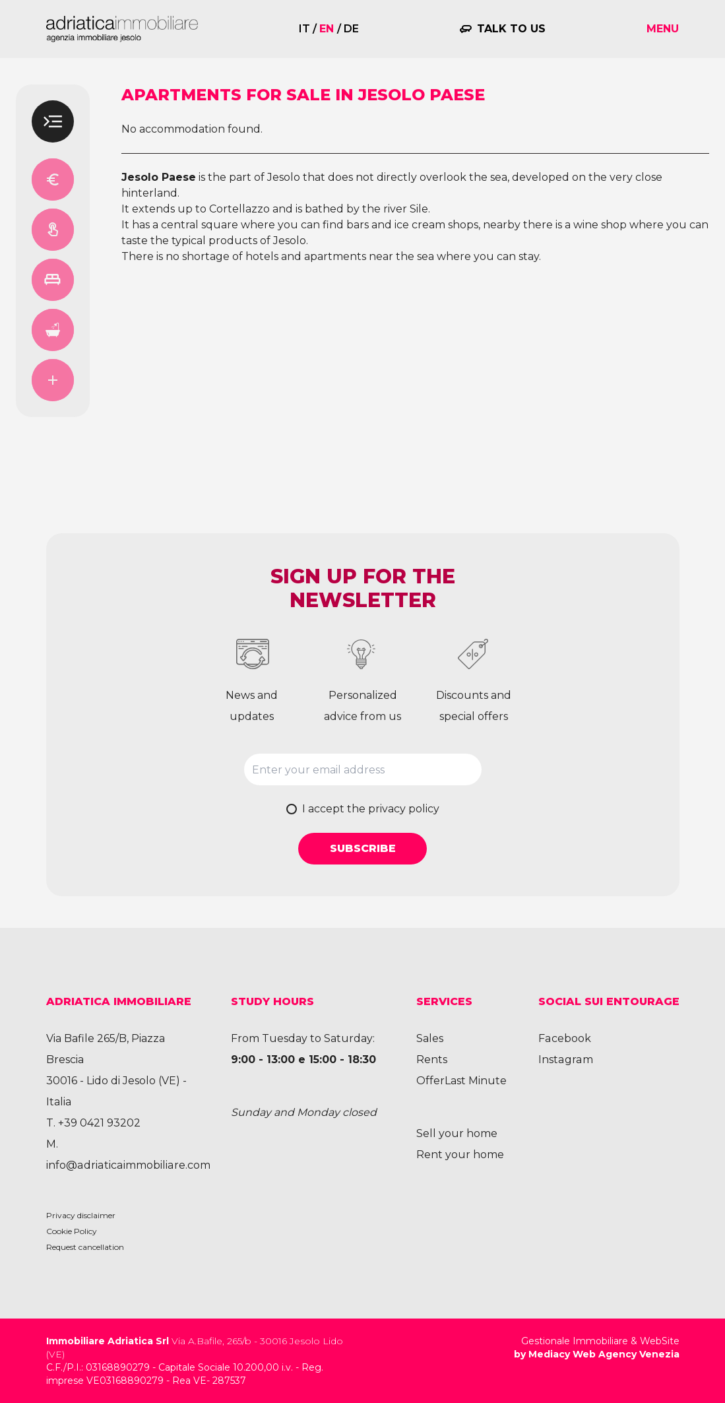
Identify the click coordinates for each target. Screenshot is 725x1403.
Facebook (564, 1038)
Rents (431, 1059)
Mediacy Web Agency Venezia (603, 1354)
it (304, 28)
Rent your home (460, 1154)
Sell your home (456, 1133)
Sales (429, 1038)
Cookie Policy (71, 1231)
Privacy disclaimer (80, 1215)
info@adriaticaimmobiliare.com (127, 1165)
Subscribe (363, 848)
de (351, 28)
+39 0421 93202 (99, 1123)
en (326, 28)
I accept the (370, 808)
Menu (662, 28)
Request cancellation (85, 1247)
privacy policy (403, 808)
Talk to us (511, 28)
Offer (430, 1080)
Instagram (565, 1059)
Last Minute (476, 1080)
